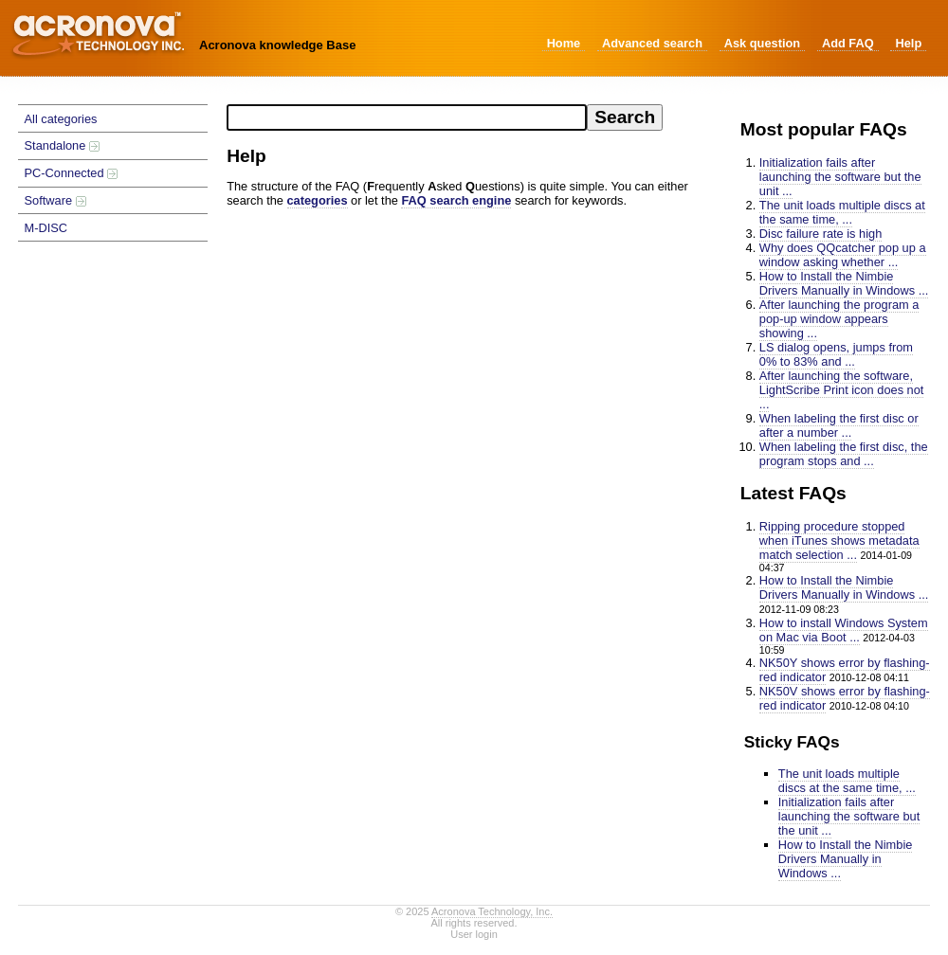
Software (55, 200)
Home (564, 43)
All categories (61, 119)
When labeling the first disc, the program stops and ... (843, 454)
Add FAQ (848, 43)
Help (908, 43)
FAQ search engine (456, 200)
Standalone (62, 145)
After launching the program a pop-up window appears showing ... (839, 318)
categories (317, 200)
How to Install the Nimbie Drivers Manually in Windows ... (844, 283)
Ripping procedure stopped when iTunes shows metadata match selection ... (839, 540)
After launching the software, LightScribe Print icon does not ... (841, 390)
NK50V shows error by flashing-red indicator (844, 698)
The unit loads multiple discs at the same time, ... (842, 212)
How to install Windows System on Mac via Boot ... (843, 630)
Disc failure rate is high (820, 233)
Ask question (762, 43)
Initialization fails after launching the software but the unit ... (840, 176)
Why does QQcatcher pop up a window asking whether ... (842, 255)
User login (474, 934)
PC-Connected (71, 173)
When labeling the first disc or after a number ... (839, 425)
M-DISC (46, 228)
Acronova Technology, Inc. (492, 911)
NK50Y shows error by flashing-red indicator (844, 670)
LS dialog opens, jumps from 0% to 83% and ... (836, 354)
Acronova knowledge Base (277, 45)
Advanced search (652, 43)
